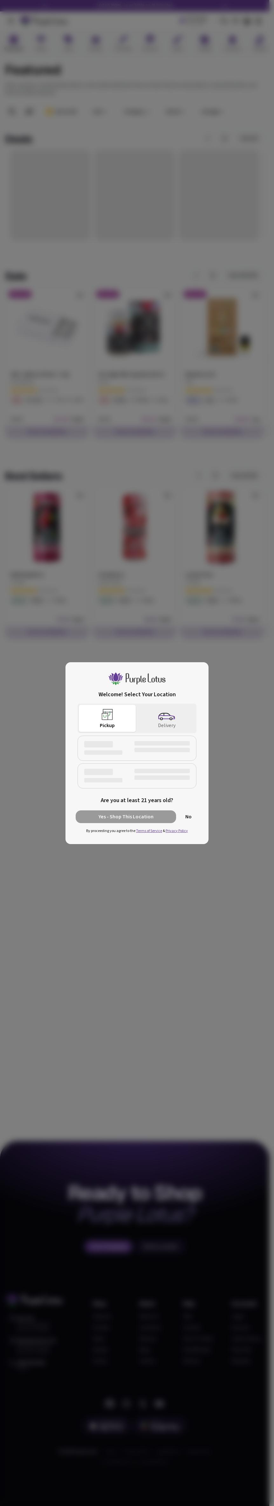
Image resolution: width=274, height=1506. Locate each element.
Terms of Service (149, 831)
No (188, 816)
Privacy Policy (177, 831)
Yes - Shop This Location (126, 816)
